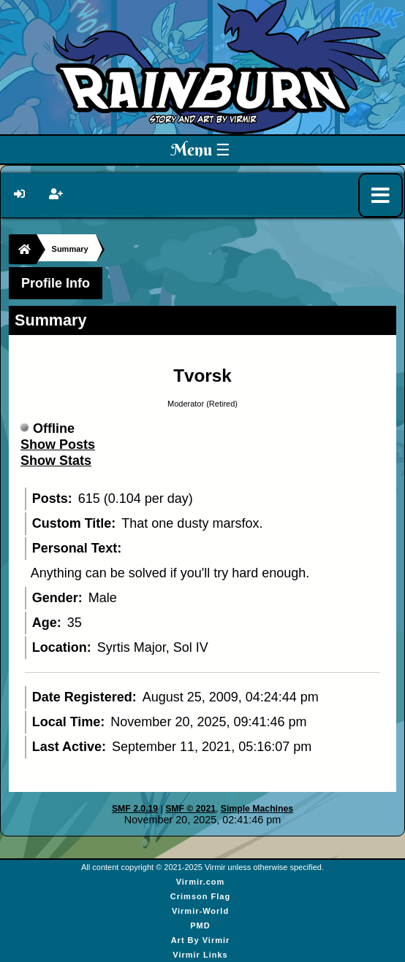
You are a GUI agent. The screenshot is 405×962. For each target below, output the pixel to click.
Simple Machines (257, 809)
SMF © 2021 (190, 809)
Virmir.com (200, 881)
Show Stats (55, 460)
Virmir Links (200, 954)
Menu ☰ (200, 149)
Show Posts (57, 444)
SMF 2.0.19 (135, 809)
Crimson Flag (200, 896)
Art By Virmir (200, 940)
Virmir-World (200, 911)
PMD (200, 925)
